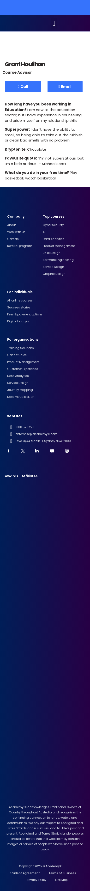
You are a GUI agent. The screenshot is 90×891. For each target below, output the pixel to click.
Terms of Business (62, 873)
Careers (13, 239)
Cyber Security (53, 225)
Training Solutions (20, 348)
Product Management (59, 246)
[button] (54, 23)
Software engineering (58, 260)
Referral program (19, 246)
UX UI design (51, 253)
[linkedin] (38, 451)
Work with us (16, 232)
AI (44, 232)
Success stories (18, 307)
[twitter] (24, 451)
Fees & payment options (24, 314)
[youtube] (10, 451)
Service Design (53, 267)
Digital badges (18, 321)
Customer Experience (22, 369)
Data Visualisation (20, 397)
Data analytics (53, 239)
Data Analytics (18, 376)
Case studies (17, 355)
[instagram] (68, 451)
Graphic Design (54, 274)
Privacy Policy (36, 880)
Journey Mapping (20, 390)
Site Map (61, 880)
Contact (14, 416)
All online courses (20, 300)
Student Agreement (25, 873)
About (11, 225)
